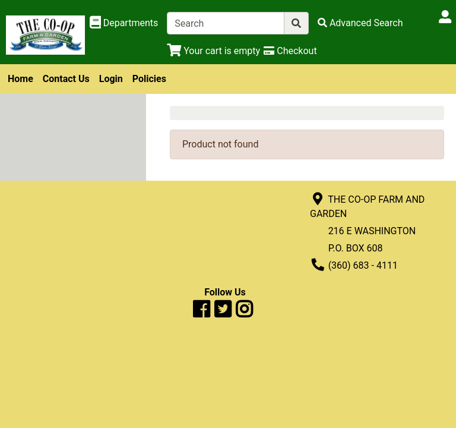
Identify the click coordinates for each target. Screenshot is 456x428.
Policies (149, 78)
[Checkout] (290, 50)
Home (20, 78)
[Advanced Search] (360, 23)
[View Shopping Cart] (213, 50)
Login (111, 78)
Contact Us (66, 78)
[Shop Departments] (124, 23)
